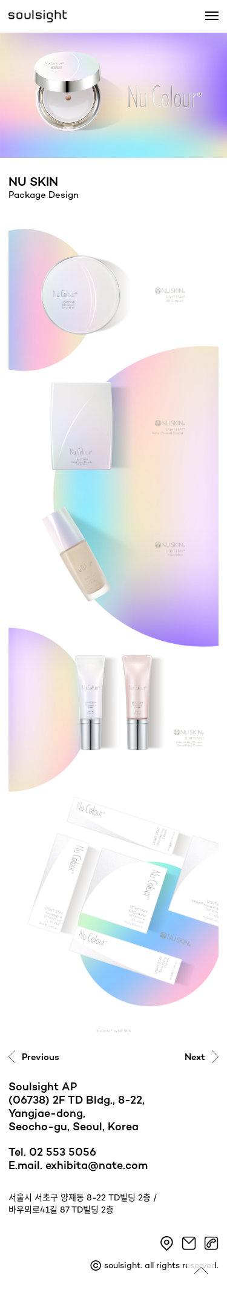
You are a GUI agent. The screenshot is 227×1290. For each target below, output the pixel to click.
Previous (40, 1057)
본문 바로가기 (0, 0)
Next (195, 1057)
